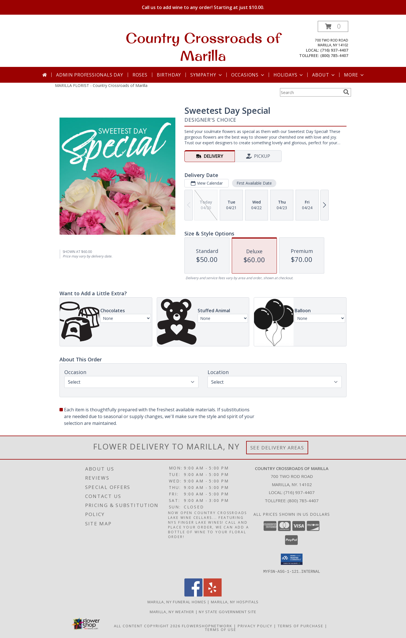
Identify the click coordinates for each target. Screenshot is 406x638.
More (354, 75)
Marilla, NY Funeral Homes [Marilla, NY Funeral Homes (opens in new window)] (176, 601)
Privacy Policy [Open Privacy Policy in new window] (255, 625)
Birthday (169, 75)
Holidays (288, 75)
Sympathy (206, 75)
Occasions (248, 75)
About (324, 75)
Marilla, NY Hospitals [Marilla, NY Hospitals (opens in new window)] (235, 601)
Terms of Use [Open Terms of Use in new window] (220, 629)
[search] (346, 92)
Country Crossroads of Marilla (203, 46)
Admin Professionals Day (89, 75)
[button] (333, 26)
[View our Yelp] (213, 594)
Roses (140, 75)
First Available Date (254, 183)
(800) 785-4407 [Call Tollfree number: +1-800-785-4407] (303, 500)
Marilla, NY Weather (172, 611)
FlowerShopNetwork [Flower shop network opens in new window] (207, 625)
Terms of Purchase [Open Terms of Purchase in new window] (300, 625)
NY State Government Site (227, 611)
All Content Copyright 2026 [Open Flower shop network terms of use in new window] (147, 625)
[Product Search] (310, 92)
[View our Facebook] (193, 594)
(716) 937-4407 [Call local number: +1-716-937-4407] (334, 50)
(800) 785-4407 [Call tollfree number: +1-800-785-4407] (334, 55)
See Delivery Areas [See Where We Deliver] (277, 447)
